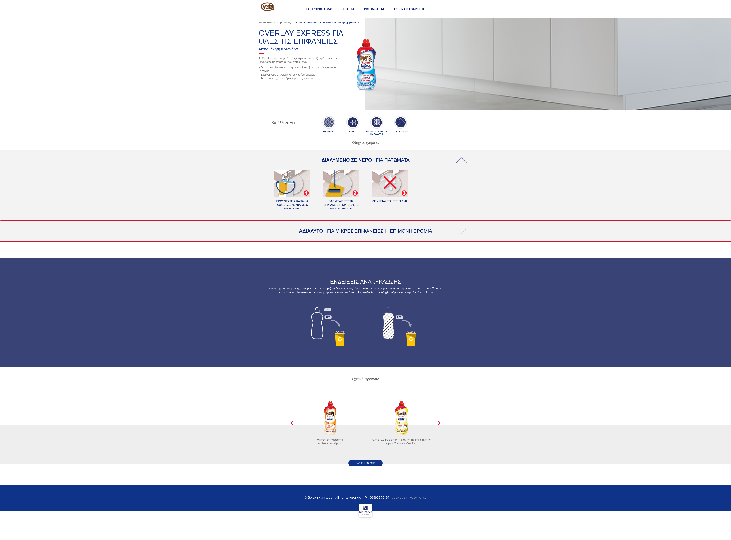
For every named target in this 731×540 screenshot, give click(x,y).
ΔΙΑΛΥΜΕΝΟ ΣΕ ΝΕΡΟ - (365, 160)
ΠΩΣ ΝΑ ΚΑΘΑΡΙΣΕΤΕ (409, 9)
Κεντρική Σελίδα (266, 22)
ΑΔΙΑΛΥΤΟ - (365, 231)
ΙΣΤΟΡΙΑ (348, 9)
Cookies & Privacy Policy (409, 497)
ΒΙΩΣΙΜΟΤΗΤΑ (374, 9)
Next (439, 423)
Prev (292, 423)
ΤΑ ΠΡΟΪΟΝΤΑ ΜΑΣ (319, 9)
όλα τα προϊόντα (365, 463)
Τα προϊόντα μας (283, 22)
